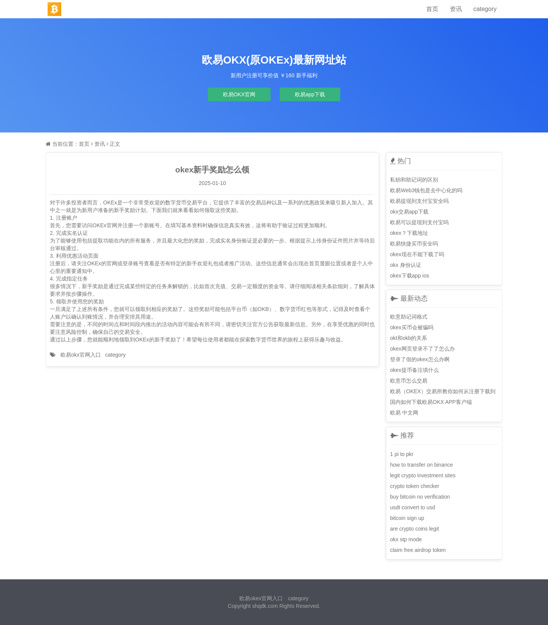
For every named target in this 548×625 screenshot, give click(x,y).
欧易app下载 (310, 94)
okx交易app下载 (409, 212)
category (485, 9)
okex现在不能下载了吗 (417, 254)
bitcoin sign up (407, 518)
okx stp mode (406, 539)
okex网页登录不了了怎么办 (422, 349)
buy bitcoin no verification (420, 497)
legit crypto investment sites (423, 475)
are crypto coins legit (414, 529)
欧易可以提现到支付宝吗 (419, 222)
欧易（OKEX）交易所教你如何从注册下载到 (442, 391)
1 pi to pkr (401, 454)
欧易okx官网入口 (81, 355)
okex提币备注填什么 (414, 370)
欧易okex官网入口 (261, 598)
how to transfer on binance (421, 465)
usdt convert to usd (412, 507)
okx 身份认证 (405, 265)
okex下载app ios (409, 276)
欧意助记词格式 (408, 317)
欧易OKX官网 (239, 94)
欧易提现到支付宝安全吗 (419, 201)
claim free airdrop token (418, 550)
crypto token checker (414, 486)
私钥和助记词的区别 (414, 180)
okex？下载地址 (409, 233)
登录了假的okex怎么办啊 (419, 359)
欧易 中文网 (404, 413)
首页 (432, 9)
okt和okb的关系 (408, 338)
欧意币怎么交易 (408, 381)
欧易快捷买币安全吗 (414, 244)
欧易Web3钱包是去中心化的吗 (426, 190)
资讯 (456, 9)
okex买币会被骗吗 (411, 327)
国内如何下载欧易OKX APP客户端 (431, 402)
